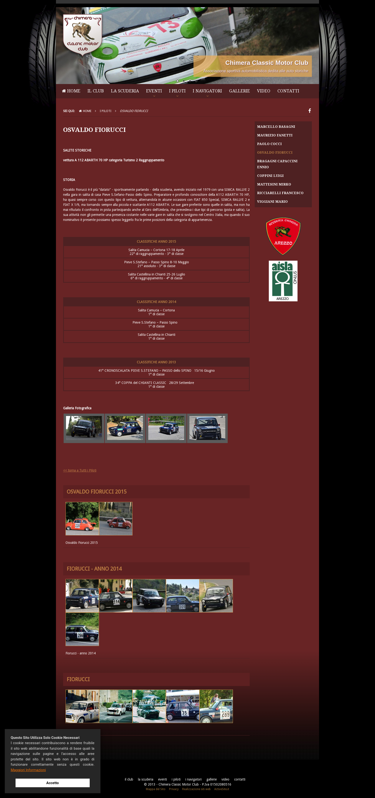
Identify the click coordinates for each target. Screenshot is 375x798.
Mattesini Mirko (274, 184)
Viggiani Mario (272, 201)
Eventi (154, 90)
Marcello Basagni (276, 127)
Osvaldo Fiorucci (274, 152)
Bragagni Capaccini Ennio (277, 164)
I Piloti (177, 90)
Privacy (174, 789)
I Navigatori (207, 90)
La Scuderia (125, 90)
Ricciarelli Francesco (280, 193)
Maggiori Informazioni (28, 770)
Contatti (288, 90)
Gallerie (239, 90)
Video (263, 90)
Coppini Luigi (270, 176)
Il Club (96, 90)
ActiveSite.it (221, 789)
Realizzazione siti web (196, 789)
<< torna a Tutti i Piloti (79, 470)
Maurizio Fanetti (274, 135)
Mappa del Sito (155, 789)
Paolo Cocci (269, 144)
